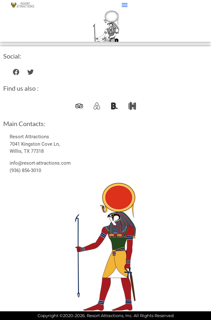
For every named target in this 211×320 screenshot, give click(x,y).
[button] (124, 5)
